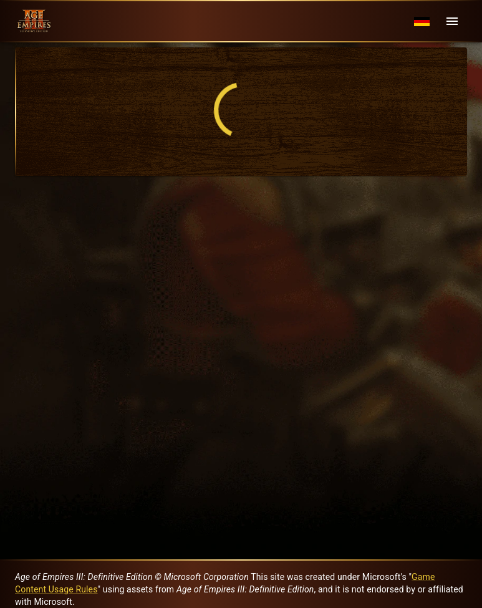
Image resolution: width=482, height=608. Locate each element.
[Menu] (452, 21)
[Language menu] (422, 21)
